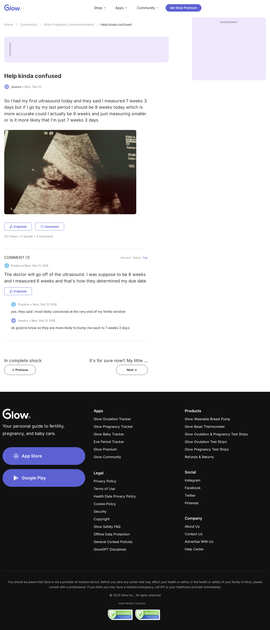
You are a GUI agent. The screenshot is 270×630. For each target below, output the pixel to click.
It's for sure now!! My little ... (118, 360)
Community (28, 25)
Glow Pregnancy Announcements (69, 25)
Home (8, 25)
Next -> (132, 370)
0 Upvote (18, 226)
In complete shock (23, 360)
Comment (49, 226)
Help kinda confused (116, 25)
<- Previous (20, 370)
